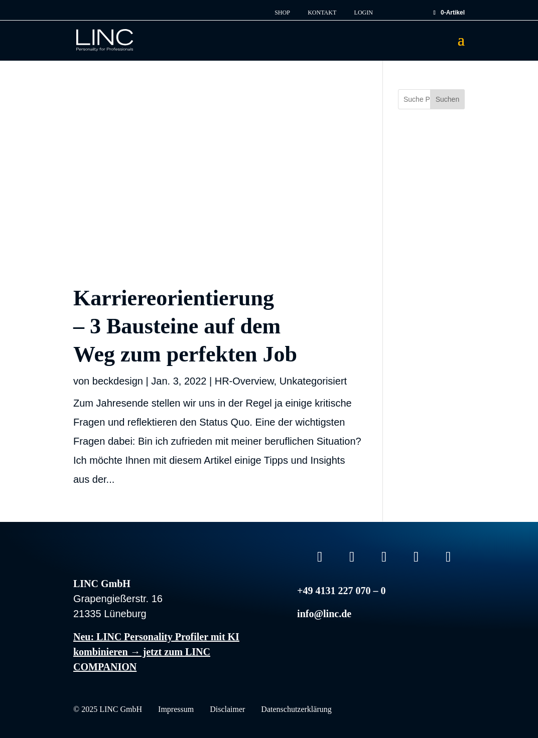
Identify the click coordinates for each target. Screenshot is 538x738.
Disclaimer (227, 709)
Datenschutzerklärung (296, 709)
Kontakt (322, 13)
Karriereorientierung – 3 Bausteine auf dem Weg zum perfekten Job (185, 326)
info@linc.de (324, 613)
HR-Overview (244, 381)
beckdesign (117, 381)
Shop (282, 13)
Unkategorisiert (313, 381)
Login (363, 13)
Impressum (176, 709)
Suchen (447, 99)
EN (403, 10)
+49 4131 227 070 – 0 (341, 590)
